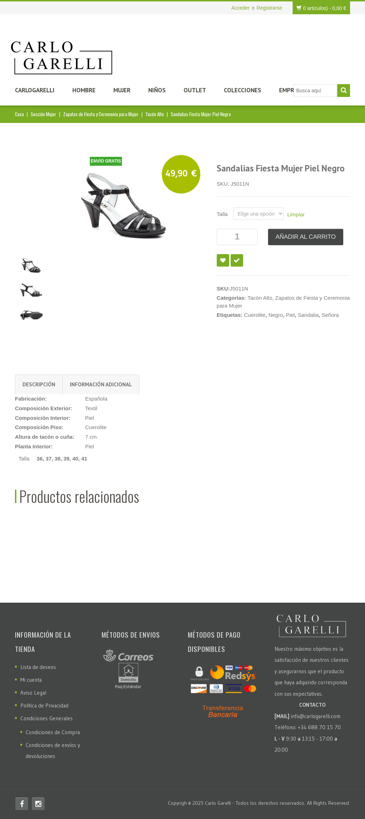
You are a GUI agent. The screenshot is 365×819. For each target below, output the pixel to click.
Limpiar (296, 214)
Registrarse (269, 8)
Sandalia (308, 315)
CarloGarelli (35, 90)
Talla (222, 214)
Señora (330, 315)
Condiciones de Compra (53, 732)
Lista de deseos (38, 667)
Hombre (84, 90)
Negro (275, 315)
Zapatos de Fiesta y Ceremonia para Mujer (101, 114)
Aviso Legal (33, 692)
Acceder (240, 8)
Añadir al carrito (306, 236)
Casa (19, 114)
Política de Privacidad (44, 705)
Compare (237, 260)
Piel (290, 315)
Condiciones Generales (46, 718)
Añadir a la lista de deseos (223, 260)
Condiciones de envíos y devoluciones (53, 750)
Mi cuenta (31, 679)
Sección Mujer (43, 114)
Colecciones (242, 90)
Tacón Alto (154, 114)
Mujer (121, 90)
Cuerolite (255, 315)
